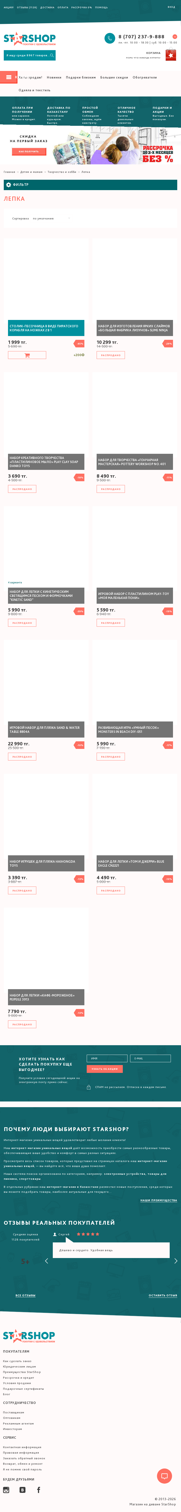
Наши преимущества (158, 1200)
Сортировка (20, 218)
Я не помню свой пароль (22, 1469)
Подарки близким (81, 77)
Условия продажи (17, 1383)
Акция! (9, 7)
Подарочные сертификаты (23, 1388)
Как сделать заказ (17, 1361)
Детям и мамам (31, 172)
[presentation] (47, 1261)
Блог (6, 1394)
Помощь (101, 7)
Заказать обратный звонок (24, 1458)
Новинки (54, 77)
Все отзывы (26, 1295)
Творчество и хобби (62, 172)
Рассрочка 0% (81, 7)
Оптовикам (12, 1418)
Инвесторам (12, 1429)
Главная (9, 172)
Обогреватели (145, 77)
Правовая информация (21, 1452)
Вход (171, 6)
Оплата (63, 7)
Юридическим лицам (19, 1366)
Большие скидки (114, 77)
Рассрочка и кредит (18, 1377)
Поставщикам (13, 1412)
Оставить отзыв (163, 1295)
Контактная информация (22, 1447)
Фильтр (17, 185)
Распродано (111, 355)
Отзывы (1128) (27, 7)
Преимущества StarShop (22, 1372)
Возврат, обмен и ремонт (23, 1463)
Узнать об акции (105, 1068)
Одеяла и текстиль (35, 90)
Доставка (47, 7)
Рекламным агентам (18, 1423)
